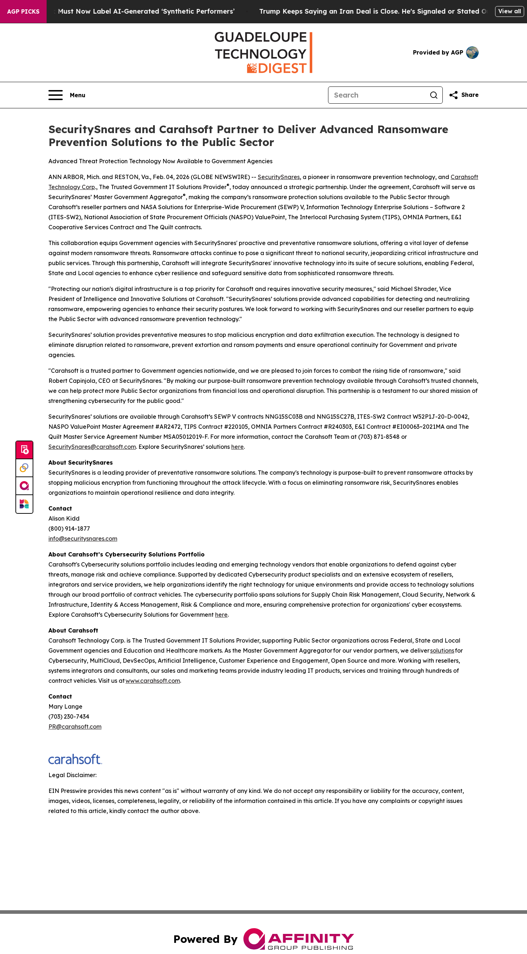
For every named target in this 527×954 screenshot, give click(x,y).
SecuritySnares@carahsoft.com (92, 446)
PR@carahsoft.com (74, 726)
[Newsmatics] (24, 504)
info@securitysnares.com (82, 538)
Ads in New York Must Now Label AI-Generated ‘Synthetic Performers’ (125, 11)
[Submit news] (24, 450)
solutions (442, 650)
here (237, 446)
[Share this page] (463, 95)
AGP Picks (23, 11)
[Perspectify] (24, 468)
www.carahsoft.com (152, 680)
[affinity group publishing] (24, 486)
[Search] (376, 95)
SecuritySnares (279, 176)
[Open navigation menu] (66, 95)
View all (509, 11)
